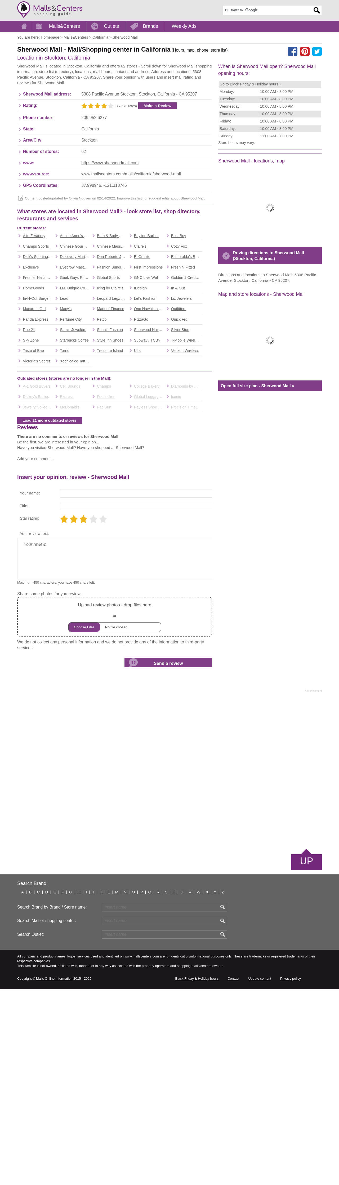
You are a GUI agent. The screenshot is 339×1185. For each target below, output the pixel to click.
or (114, 812)
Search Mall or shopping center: (46, 1116)
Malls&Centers (64, 26)
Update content (259, 1174)
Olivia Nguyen (80, 284)
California (90, 214)
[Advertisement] (113, 107)
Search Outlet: (30, 1130)
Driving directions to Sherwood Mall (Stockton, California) (268, 338)
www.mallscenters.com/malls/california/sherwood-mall (131, 259)
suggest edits (159, 284)
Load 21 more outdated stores (50, 586)
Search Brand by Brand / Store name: (52, 1103)
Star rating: (29, 714)
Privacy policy (290, 1174)
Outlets (111, 26)
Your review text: (34, 729)
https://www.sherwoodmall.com (110, 248)
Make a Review (158, 191)
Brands (150, 26)
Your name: (30, 689)
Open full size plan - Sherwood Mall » (257, 468)
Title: (24, 701)
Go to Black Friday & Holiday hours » (251, 84)
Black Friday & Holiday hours (196, 1174)
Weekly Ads (184, 26)
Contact (233, 1174)
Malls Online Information (54, 1174)
